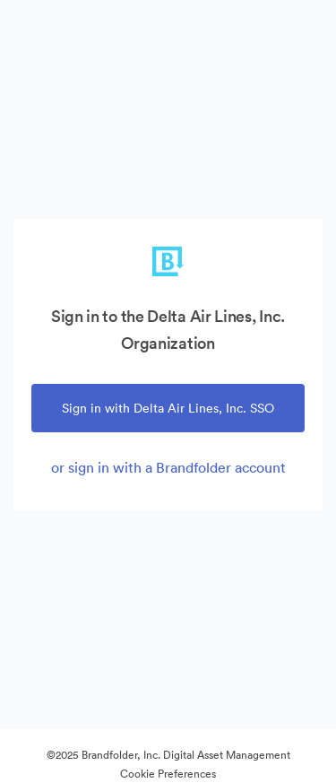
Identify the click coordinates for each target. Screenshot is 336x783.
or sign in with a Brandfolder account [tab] (168, 467)
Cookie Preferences (168, 773)
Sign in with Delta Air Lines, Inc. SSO (168, 408)
